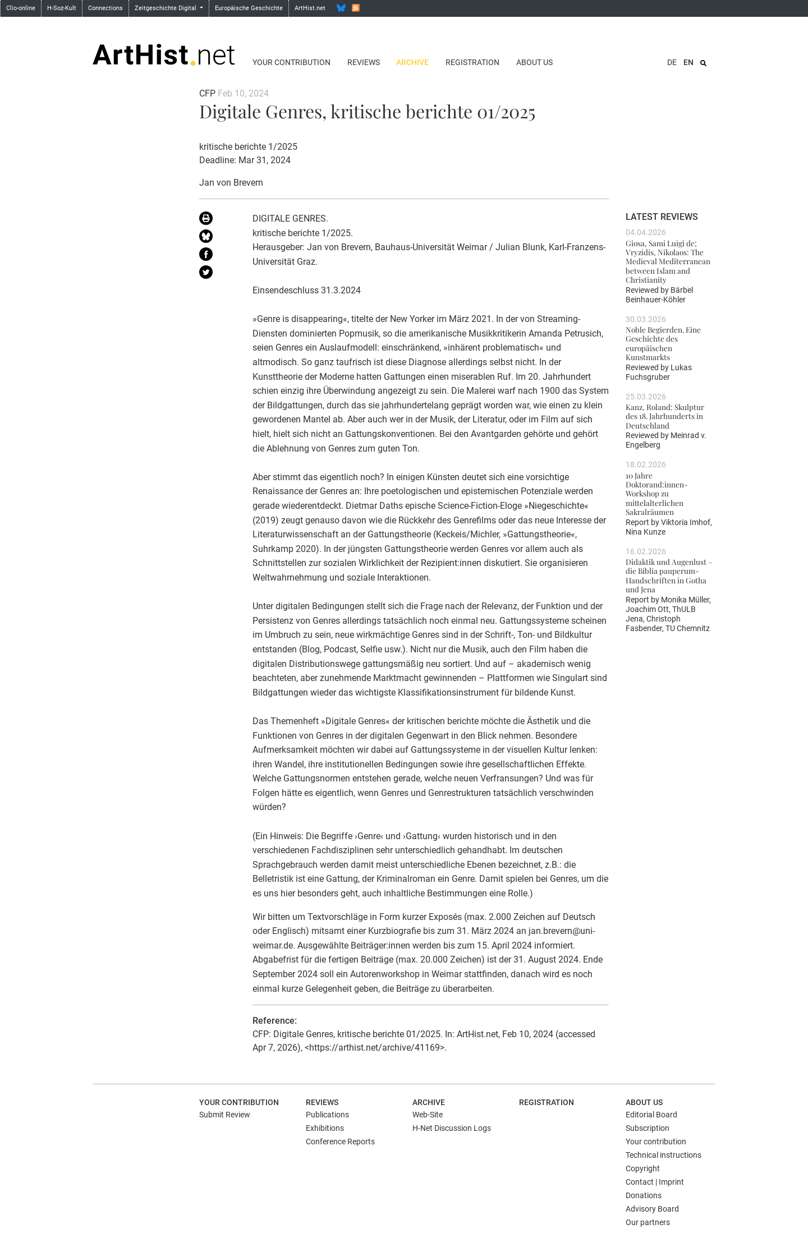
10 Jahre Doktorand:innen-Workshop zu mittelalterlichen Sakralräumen (657, 493)
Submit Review (224, 1114)
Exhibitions (325, 1128)
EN (688, 62)
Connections (105, 8)
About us (534, 62)
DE (672, 62)
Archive (412, 62)
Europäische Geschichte (249, 8)
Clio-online (20, 8)
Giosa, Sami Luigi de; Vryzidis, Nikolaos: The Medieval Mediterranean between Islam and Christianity (668, 261)
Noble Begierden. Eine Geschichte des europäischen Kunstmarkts (663, 343)
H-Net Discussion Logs (451, 1128)
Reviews (363, 62)
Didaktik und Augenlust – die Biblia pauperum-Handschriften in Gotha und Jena (669, 575)
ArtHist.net (310, 8)
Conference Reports (340, 1141)
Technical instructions (663, 1154)
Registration (472, 62)
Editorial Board (651, 1114)
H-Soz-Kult (61, 8)
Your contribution (291, 62)
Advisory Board (652, 1208)
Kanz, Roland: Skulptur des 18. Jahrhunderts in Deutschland (665, 416)
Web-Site (427, 1114)
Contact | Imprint (655, 1181)
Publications (327, 1114)
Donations (644, 1195)
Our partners (648, 1222)
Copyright (643, 1168)
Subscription (647, 1128)
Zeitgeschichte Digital (166, 8)
